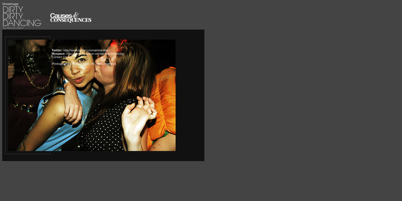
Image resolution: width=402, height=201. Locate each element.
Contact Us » (61, 57)
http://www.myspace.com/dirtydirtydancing (95, 53)
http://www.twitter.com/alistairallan (86, 50)
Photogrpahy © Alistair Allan (71, 63)
